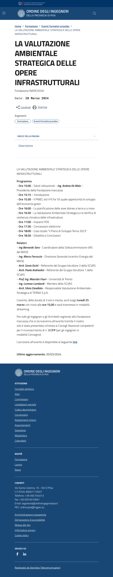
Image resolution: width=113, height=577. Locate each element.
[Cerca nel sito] (94, 13)
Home (18, 26)
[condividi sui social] (23, 107)
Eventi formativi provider (56, 26)
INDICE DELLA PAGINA (56, 136)
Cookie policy (22, 535)
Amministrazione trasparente (30, 515)
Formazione (31, 26)
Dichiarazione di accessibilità (30, 520)
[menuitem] (39, 107)
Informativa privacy (25, 530)
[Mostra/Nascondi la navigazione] (4, 13)
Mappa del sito (22, 525)
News (18, 470)
